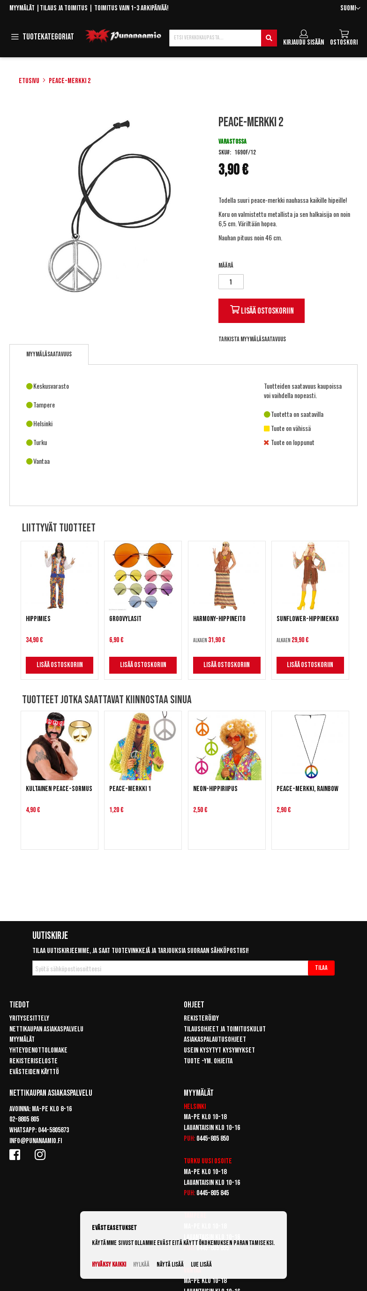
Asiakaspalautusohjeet (215, 1039)
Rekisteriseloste (33, 1061)
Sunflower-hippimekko (308, 619)
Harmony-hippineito (219, 619)
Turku (192, 1161)
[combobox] (223, 38)
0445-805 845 (212, 1193)
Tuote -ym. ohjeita (208, 1061)
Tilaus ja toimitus (64, 8)
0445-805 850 (212, 1138)
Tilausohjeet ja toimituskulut (225, 1029)
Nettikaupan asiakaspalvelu (46, 1029)
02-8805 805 (24, 1119)
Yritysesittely (29, 1018)
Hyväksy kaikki (109, 1264)
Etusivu (29, 81)
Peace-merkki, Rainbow (307, 788)
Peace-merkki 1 (130, 788)
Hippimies (38, 619)
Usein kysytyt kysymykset (219, 1050)
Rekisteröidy (201, 1018)
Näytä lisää (170, 1264)
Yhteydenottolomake (38, 1050)
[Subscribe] (321, 968)
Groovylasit (125, 619)
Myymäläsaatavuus (49, 354)
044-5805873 (53, 1130)
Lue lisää (201, 1264)
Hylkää (141, 1264)
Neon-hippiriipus (215, 788)
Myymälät (22, 8)
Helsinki (195, 1106)
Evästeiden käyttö (34, 1072)
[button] (350, 8)
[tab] (49, 354)
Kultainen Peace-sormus (59, 788)
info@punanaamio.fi (35, 1141)
